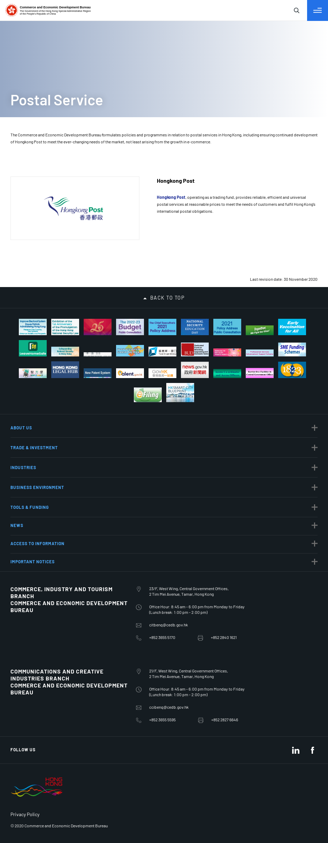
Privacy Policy (24, 814)
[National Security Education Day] (195, 327)
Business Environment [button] (37, 487)
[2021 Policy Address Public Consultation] (227, 327)
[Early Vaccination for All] (292, 327)
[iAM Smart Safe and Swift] (33, 373)
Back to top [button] (167, 297)
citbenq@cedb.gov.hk (168, 624)
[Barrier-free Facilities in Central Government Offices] (260, 373)
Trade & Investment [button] (34, 447)
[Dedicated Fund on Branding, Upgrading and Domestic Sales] (195, 349)
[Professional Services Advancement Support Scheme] (260, 352)
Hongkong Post (171, 197)
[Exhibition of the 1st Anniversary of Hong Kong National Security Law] (65, 327)
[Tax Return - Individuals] (148, 394)
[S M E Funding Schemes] (292, 349)
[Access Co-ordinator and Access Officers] (227, 373)
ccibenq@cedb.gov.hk (169, 707)
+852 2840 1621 (224, 637)
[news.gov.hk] (195, 370)
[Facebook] (312, 750)
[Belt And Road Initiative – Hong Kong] (98, 354)
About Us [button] (21, 427)
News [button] (16, 525)
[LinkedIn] (295, 750)
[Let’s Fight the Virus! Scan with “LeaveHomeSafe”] (33, 348)
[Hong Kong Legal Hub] (65, 369)
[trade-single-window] (162, 351)
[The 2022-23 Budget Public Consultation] (130, 327)
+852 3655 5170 (162, 637)
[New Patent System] (98, 373)
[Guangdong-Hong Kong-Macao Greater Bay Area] (130, 350)
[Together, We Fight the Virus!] (260, 330)
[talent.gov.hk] (130, 373)
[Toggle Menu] (317, 10)
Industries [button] (23, 467)
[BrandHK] (36, 797)
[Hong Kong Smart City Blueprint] (180, 392)
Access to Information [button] (37, 543)
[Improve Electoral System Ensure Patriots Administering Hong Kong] (33, 327)
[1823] (292, 370)
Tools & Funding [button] (29, 507)
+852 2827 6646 (224, 719)
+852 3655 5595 (162, 719)
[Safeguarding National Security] (65, 352)
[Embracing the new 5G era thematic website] (227, 352)
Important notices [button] (32, 561)
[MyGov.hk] (162, 373)
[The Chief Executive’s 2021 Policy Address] (162, 327)
